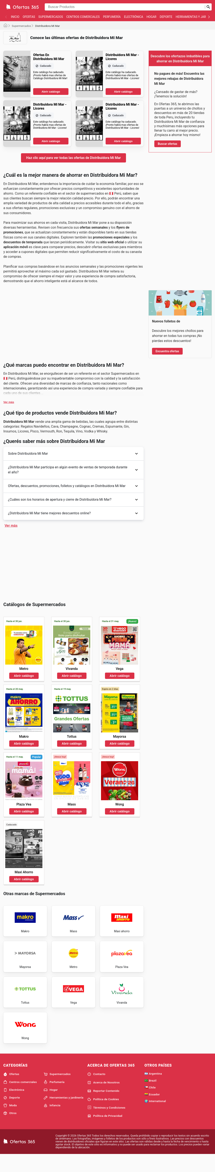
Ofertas (29, 16)
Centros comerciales (83, 16)
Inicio (15, 16)
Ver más (8, 530)
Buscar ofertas (167, 143)
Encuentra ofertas (167, 351)
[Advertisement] (73, 76)
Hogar (151, 16)
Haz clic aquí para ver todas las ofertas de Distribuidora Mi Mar (73, 222)
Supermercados (50, 16)
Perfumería (112, 16)
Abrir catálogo (51, 155)
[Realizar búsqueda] (208, 7)
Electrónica (133, 16)
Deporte (166, 16)
